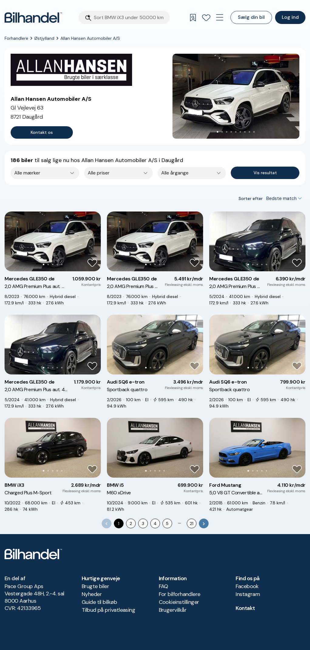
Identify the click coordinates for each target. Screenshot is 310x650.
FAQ (163, 586)
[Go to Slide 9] (254, 132)
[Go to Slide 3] (226, 132)
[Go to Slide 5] (236, 132)
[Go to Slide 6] (240, 132)
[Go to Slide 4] (231, 132)
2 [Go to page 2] (131, 523)
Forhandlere (16, 38)
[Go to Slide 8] (249, 132)
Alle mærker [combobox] (27, 173)
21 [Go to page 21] (191, 523)
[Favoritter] (206, 18)
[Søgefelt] (130, 17)
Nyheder (92, 594)
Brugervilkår (173, 610)
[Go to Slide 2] (222, 132)
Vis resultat (265, 172)
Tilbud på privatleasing (108, 610)
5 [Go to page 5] (167, 523)
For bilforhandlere (179, 594)
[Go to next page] (204, 523)
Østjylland (44, 38)
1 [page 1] (118, 523)
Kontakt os (42, 132)
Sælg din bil (251, 17)
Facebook (247, 586)
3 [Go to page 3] (143, 523)
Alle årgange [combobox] (175, 173)
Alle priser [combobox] (99, 173)
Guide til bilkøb (99, 602)
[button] (235, 96)
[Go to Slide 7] (245, 132)
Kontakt (245, 608)
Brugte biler (95, 586)
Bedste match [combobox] (281, 198)
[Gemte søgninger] (192, 18)
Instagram (248, 594)
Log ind (290, 17)
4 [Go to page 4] (155, 523)
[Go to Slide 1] (217, 132)
